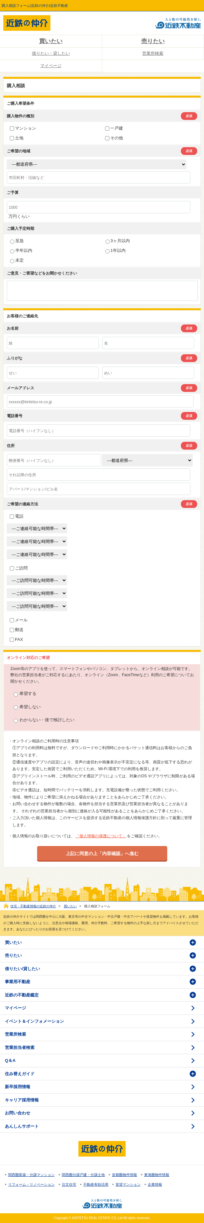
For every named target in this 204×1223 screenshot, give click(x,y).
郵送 (16, 629)
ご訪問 (19, 568)
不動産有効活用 (95, 1184)
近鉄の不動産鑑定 (22, 995)
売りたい (153, 41)
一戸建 (114, 128)
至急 (17, 240)
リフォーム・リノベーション (31, 1184)
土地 (16, 137)
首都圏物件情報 (124, 1175)
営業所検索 (152, 53)
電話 (16, 516)
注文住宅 (69, 1184)
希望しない (27, 707)
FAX (16, 639)
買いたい (50, 41)
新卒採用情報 (17, 1086)
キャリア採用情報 (22, 1100)
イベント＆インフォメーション (34, 1021)
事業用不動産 (17, 981)
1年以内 (115, 250)
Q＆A (10, 1060)
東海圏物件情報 (156, 1175)
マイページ (50, 65)
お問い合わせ (17, 1113)
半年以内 (21, 250)
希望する (25, 694)
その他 (114, 137)
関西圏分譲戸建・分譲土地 (83, 1175)
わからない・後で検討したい (44, 720)
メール (19, 619)
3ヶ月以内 (117, 240)
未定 (17, 260)
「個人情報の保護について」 (100, 836)
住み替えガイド (19, 1073)
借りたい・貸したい (51, 53)
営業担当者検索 (19, 1047)
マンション (23, 128)
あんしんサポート (22, 1126)
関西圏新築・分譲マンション (31, 1175)
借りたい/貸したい (22, 968)
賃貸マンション (128, 1184)
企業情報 (155, 1184)
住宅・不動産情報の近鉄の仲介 (33, 906)
